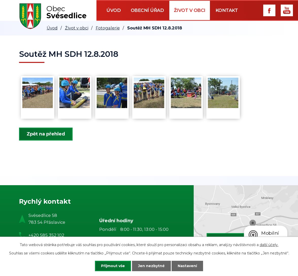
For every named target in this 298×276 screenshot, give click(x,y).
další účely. (269, 245)
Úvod (113, 10)
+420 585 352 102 (46, 235)
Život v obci (189, 10)
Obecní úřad (147, 10)
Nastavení (187, 266)
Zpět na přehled (46, 134)
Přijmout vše (113, 266)
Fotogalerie (108, 27)
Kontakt (227, 10)
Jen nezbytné (151, 266)
